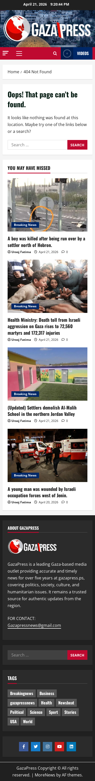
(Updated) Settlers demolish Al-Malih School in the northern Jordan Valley (42, 410)
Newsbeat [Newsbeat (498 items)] (66, 703)
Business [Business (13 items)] (47, 693)
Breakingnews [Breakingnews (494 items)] (21, 693)
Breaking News (25, 225)
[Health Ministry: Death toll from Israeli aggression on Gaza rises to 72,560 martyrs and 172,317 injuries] (47, 286)
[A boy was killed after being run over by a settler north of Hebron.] (47, 205)
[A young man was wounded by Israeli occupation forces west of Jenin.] (47, 455)
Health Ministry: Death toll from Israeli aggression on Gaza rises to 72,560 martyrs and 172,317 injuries (44, 326)
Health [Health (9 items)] (46, 703)
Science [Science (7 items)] (36, 712)
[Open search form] (55, 53)
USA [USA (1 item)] (13, 721)
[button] (6, 53)
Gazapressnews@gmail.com (34, 625)
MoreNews (45, 775)
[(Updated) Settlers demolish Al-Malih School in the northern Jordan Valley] (47, 374)
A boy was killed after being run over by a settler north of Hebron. (46, 241)
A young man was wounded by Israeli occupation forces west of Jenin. (42, 492)
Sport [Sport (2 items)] (53, 712)
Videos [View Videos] (75, 53)
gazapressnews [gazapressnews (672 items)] (22, 703)
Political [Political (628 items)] (17, 712)
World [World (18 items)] (27, 721)
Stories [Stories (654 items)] (70, 712)
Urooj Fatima (21, 252)
